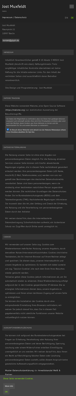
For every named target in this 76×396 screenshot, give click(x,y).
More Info (9, 386)
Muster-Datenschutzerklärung (19, 370)
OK (6, 392)
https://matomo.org (15, 110)
